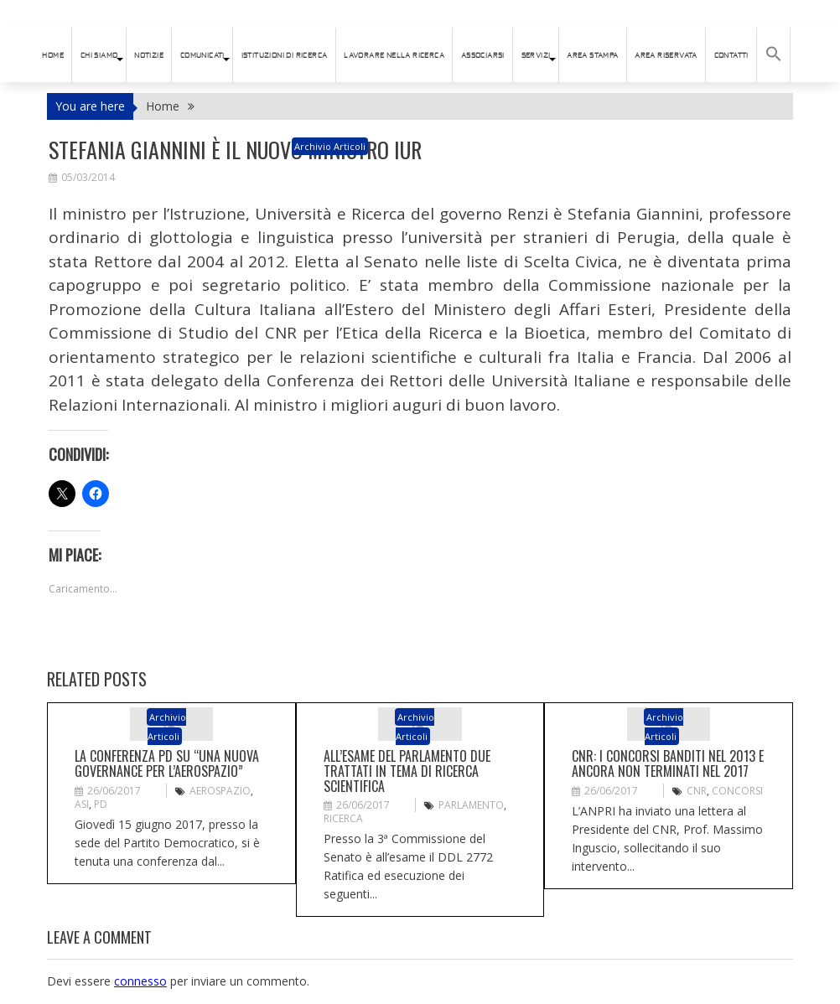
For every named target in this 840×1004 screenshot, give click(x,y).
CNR (697, 791)
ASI (82, 804)
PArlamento (471, 805)
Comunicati (202, 55)
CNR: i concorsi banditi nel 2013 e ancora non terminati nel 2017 (668, 763)
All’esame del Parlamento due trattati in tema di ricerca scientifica (407, 770)
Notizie (148, 55)
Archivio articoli (330, 146)
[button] (774, 55)
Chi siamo (99, 55)
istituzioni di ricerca (284, 55)
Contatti (731, 55)
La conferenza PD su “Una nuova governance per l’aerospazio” (167, 763)
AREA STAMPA (592, 55)
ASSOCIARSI (483, 55)
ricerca (343, 818)
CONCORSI (737, 791)
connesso (140, 981)
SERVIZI (536, 55)
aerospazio (220, 791)
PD (100, 804)
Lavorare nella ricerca (394, 55)
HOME (53, 55)
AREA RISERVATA (666, 55)
